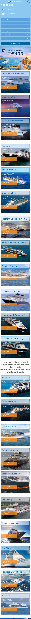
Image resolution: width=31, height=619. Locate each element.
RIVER (12, 9)
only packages (9, 14)
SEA (5, 9)
